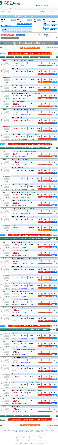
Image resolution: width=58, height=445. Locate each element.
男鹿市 (38, 430)
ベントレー (44, 438)
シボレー (39, 437)
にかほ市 (34, 431)
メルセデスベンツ (32, 436)
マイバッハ (38, 436)
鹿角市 (8, 430)
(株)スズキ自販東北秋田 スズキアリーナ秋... (25, 114)
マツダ (21, 436)
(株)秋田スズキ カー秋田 (21, 65)
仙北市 (45, 430)
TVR (32, 439)
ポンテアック (27, 438)
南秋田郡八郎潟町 (53, 430)
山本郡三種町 (26, 430)
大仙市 (42, 430)
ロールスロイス (40, 438)
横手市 (36, 430)
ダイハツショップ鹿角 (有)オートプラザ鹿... (25, 263)
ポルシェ (22, 437)
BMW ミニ (15, 437)
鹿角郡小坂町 (13, 430)
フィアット (30, 440)
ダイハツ (26, 436)
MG (30, 439)
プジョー (14, 440)
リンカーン (17, 438)
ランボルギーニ (34, 440)
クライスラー (31, 438)
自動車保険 (45, 8)
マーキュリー (23, 438)
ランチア (37, 440)
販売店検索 (49, 8)
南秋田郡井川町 (17, 431)
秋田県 (9, 11)
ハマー (43, 437)
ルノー (16, 440)
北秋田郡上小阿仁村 (18, 430)
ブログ (29, 443)
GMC (41, 437)
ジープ (37, 438)
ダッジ (34, 438)
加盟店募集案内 (21, 443)
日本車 (17, 435)
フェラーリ (23, 440)
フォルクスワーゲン (29, 437)
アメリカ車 (22, 435)
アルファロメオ (20, 440)
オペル (33, 437)
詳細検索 (10, 37)
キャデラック (35, 437)
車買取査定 (15, 8)
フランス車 (29, 435)
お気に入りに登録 (49, 11)
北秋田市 (10, 430)
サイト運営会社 (16, 443)
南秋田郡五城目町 (48, 430)
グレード (3, 23)
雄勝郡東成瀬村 (41, 431)
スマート (41, 436)
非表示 (4, 30)
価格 (44, 19)
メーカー (3, 19)
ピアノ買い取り (25, 443)
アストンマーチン (15, 439)
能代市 (3, 430)
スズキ (23, 436)
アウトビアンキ (41, 440)
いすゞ (28, 436)
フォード (20, 438)
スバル (19, 436)
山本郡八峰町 (30, 430)
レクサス (40, 435)
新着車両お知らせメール (22, 8)
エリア (34, 19)
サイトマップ (55, 11)
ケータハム (40, 439)
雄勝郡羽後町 (37, 431)
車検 (34, 443)
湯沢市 (28, 431)
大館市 (5, 430)
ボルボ (44, 440)
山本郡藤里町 (22, 430)
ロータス (29, 439)
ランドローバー (22, 439)
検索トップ (14, 435)
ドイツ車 (20, 435)
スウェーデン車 (36, 435)
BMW (43, 436)
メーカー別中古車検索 (30, 8)
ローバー (26, 439)
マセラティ (26, 440)
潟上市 (40, 430)
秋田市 (33, 430)
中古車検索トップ (10, 8)
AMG (35, 436)
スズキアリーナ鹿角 (21, 98)
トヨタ (42, 435)
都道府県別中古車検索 (38, 8)
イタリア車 (32, 435)
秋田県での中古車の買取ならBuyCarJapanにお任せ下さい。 (47, 5)
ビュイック (14, 438)
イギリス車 (26, 435)
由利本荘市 (31, 431)
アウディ (25, 437)
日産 (44, 435)
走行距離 (45, 23)
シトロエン (43, 439)
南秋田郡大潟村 (21, 431)
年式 (44, 27)
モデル (18, 19)
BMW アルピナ (18, 437)
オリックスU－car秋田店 (22, 82)
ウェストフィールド (36, 439)
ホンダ (15, 436)
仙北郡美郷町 (25, 431)
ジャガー (19, 439)
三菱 (16, 436)
